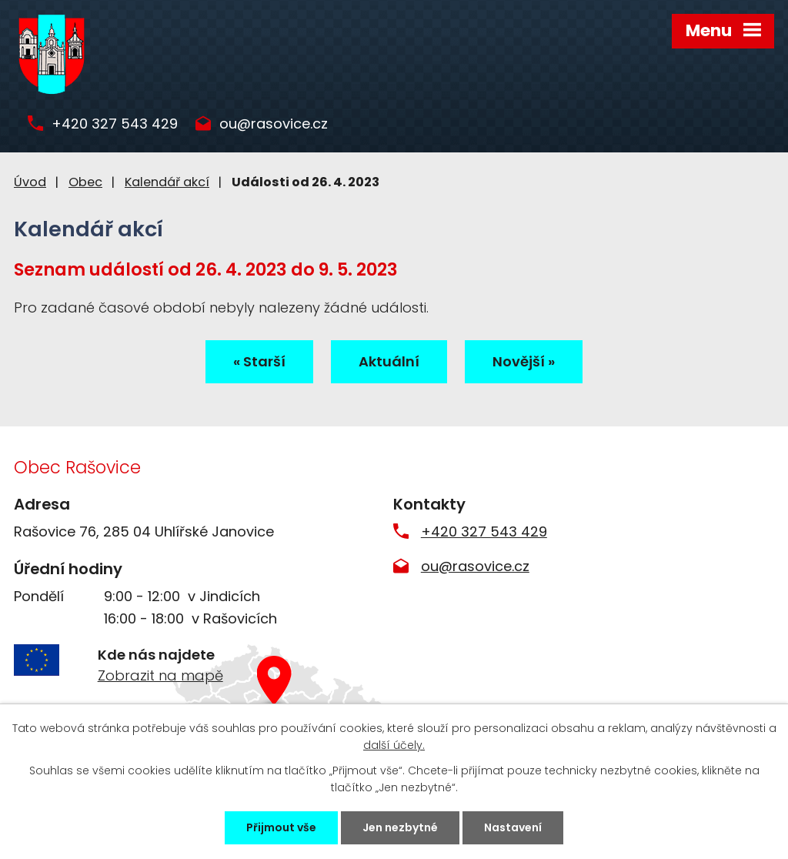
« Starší (259, 361)
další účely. (394, 745)
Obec (85, 182)
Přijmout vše (281, 827)
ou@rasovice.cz (273, 124)
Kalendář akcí (167, 182)
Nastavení (513, 827)
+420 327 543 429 (115, 124)
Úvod (30, 182)
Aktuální (389, 361)
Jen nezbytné (400, 827)
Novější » (523, 361)
